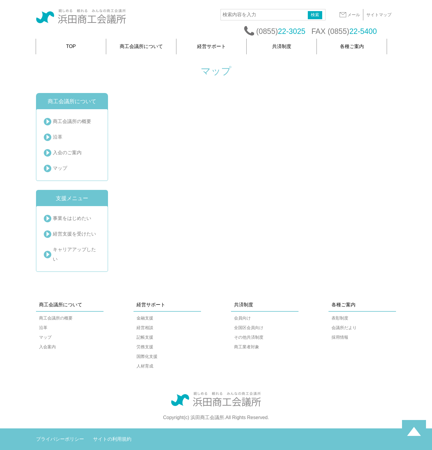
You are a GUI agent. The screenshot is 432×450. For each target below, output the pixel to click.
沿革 (57, 137)
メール (349, 14)
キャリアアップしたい (74, 254)
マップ (60, 168)
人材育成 (144, 366)
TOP (71, 46)
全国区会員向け (248, 327)
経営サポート (211, 46)
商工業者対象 (246, 346)
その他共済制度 (248, 337)
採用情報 (340, 337)
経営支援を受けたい (74, 233)
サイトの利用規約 (112, 439)
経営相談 (144, 327)
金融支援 (144, 318)
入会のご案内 (67, 152)
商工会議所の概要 (72, 121)
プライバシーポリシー (60, 439)
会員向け (242, 318)
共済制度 (281, 46)
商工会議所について (141, 46)
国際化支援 (147, 356)
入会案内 (47, 346)
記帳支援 (144, 337)
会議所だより (344, 327)
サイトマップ (379, 14)
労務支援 (144, 346)
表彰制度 (340, 318)
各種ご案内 (352, 46)
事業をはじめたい (72, 218)
